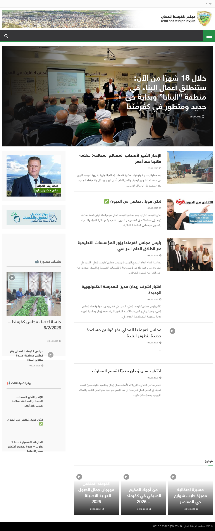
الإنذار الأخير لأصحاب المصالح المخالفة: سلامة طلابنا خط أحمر (120, 159)
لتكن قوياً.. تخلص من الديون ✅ (132, 216)
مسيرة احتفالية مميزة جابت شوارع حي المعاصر (190, 517)
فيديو (209, 483)
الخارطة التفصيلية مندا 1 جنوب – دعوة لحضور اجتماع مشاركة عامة (25, 481)
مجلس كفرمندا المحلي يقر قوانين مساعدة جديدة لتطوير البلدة (124, 348)
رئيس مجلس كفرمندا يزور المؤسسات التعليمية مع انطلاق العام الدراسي (119, 262)
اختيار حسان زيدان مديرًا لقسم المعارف (126, 386)
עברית (208, 3)
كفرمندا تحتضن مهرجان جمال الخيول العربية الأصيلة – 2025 (96, 514)
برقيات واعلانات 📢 (19, 418)
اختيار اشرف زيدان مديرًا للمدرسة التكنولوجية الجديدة (121, 306)
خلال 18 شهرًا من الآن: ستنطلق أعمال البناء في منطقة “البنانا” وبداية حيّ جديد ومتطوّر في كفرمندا (165, 94)
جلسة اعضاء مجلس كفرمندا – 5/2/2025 (34, 373)
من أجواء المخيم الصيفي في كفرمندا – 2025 (143, 517)
